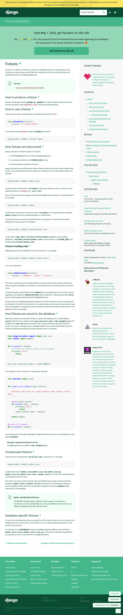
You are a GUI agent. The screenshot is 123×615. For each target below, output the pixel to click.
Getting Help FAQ (57, 568)
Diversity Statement (12, 587)
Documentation (17, 21)
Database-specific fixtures (98, 129)
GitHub (74, 568)
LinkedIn (74, 583)
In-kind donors (49, 600)
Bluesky (74, 579)
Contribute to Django (38, 571)
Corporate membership (99, 571)
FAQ (86, 196)
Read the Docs (98, 263)
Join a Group (35, 568)
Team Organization (12, 575)
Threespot (85, 601)
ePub (86, 260)
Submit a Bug (35, 575)
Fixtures (89, 99)
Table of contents (92, 152)
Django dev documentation (96, 172)
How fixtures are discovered (99, 111)
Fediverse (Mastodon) (79, 575)
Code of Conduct (11, 583)
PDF (113, 257)
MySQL (8, 309)
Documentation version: (107, 605)
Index (86, 208)
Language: (114, 599)
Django (12, 12)
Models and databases (99, 180)
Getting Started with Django (15, 571)
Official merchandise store (101, 575)
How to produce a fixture (98, 103)
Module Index (95, 208)
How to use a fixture (96, 107)
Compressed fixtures (96, 125)
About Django (10, 568)
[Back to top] (118, 611)
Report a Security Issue (38, 579)
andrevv (101, 601)
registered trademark (66, 608)
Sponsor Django (97, 568)
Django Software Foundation (16, 579)
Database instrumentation (16, 543)
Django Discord (57, 571)
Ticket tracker (89, 240)
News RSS (75, 587)
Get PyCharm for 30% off (61, 51)
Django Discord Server (93, 221)
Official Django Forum (93, 231)
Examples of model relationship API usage (58, 543)
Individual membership (38, 583)
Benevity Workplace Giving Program (104, 579)
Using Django (94, 176)
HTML (109, 257)
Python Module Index (94, 160)
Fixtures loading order (99, 115)
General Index (91, 156)
